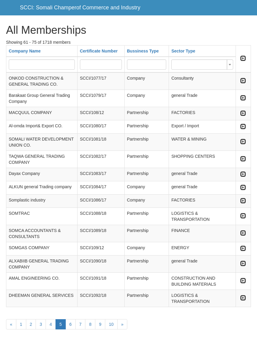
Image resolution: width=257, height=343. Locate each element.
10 (111, 324)
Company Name (25, 51)
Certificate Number (99, 51)
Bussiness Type (143, 51)
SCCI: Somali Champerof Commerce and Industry (80, 8)
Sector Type (183, 51)
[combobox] (202, 64)
